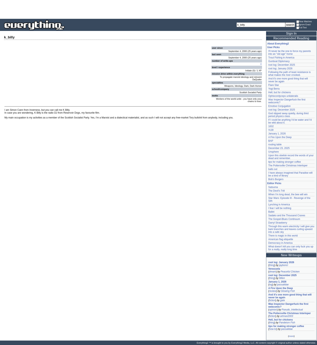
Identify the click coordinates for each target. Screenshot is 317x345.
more (291, 336)
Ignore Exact (303, 24)
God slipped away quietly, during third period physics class (288, 115)
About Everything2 (278, 43)
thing (271, 265)
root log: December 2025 (281, 64)
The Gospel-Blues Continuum (284, 219)
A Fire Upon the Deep (280, 137)
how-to (272, 329)
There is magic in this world (283, 235)
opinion (273, 309)
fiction (272, 300)
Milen (282, 278)
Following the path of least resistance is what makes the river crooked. (289, 73)
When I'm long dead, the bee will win (287, 194)
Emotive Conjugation (279, 106)
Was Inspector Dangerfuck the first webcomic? (288, 305)
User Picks (273, 47)
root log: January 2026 (280, 68)
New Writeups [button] (291, 255)
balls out (272, 169)
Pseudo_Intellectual (292, 309)
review (272, 291)
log (270, 284)
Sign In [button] (291, 33)
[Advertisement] (158, 9)
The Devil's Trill (276, 190)
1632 (271, 126)
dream (272, 271)
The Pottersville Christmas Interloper (287, 165)
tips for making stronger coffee (284, 161)
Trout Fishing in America (281, 57)
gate (282, 300)
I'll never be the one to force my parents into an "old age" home (289, 52)
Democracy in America (280, 243)
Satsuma (273, 187)
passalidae (282, 284)
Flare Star (273, 85)
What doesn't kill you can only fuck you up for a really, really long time (290, 248)
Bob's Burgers (275, 179)
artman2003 (286, 316)
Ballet (271, 211)
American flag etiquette (280, 239)
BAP (270, 140)
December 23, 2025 (279, 148)
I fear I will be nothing (279, 208)
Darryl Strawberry (277, 222)
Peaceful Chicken (290, 271)
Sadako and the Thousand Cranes (286, 215)
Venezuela (274, 268)
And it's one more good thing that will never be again (290, 296)
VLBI (271, 130)
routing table (275, 144)
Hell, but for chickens (279, 92)
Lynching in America (279, 204)
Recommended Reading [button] (291, 38)
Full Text (301, 27)
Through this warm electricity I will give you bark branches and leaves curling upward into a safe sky (291, 229)
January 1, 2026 (277, 133)
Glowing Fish (288, 291)
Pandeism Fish (287, 322)
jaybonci (283, 265)
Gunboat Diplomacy (279, 61)
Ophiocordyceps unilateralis (283, 96)
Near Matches (304, 21)
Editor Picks (274, 183)
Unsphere (273, 151)
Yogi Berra (274, 88)
